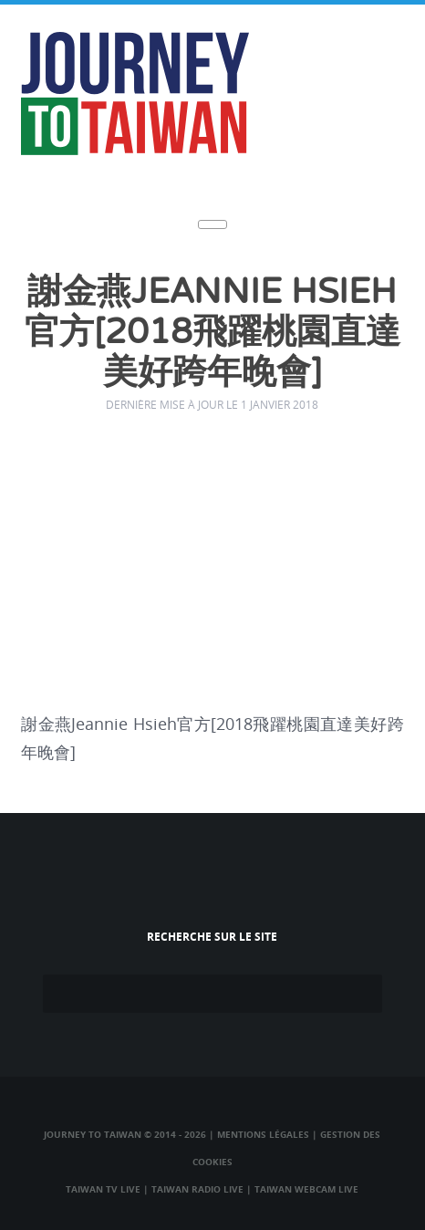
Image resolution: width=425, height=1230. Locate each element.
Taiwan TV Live (103, 1189)
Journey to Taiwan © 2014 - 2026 (125, 1134)
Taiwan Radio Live (197, 1189)
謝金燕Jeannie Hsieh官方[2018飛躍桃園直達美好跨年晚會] (212, 332)
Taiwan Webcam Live (306, 1189)
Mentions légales (263, 1134)
